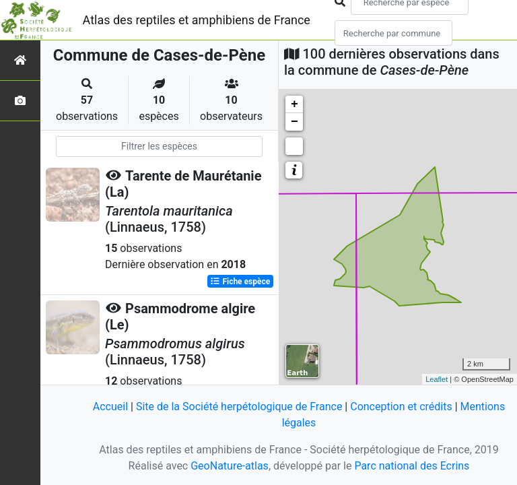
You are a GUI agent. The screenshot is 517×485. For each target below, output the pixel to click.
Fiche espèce (240, 281)
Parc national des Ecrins (411, 465)
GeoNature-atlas (230, 465)
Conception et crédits (401, 406)
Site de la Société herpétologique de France (239, 406)
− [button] (294, 122)
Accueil (110, 406)
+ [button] (294, 104)
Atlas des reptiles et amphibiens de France (196, 20)
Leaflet (436, 379)
